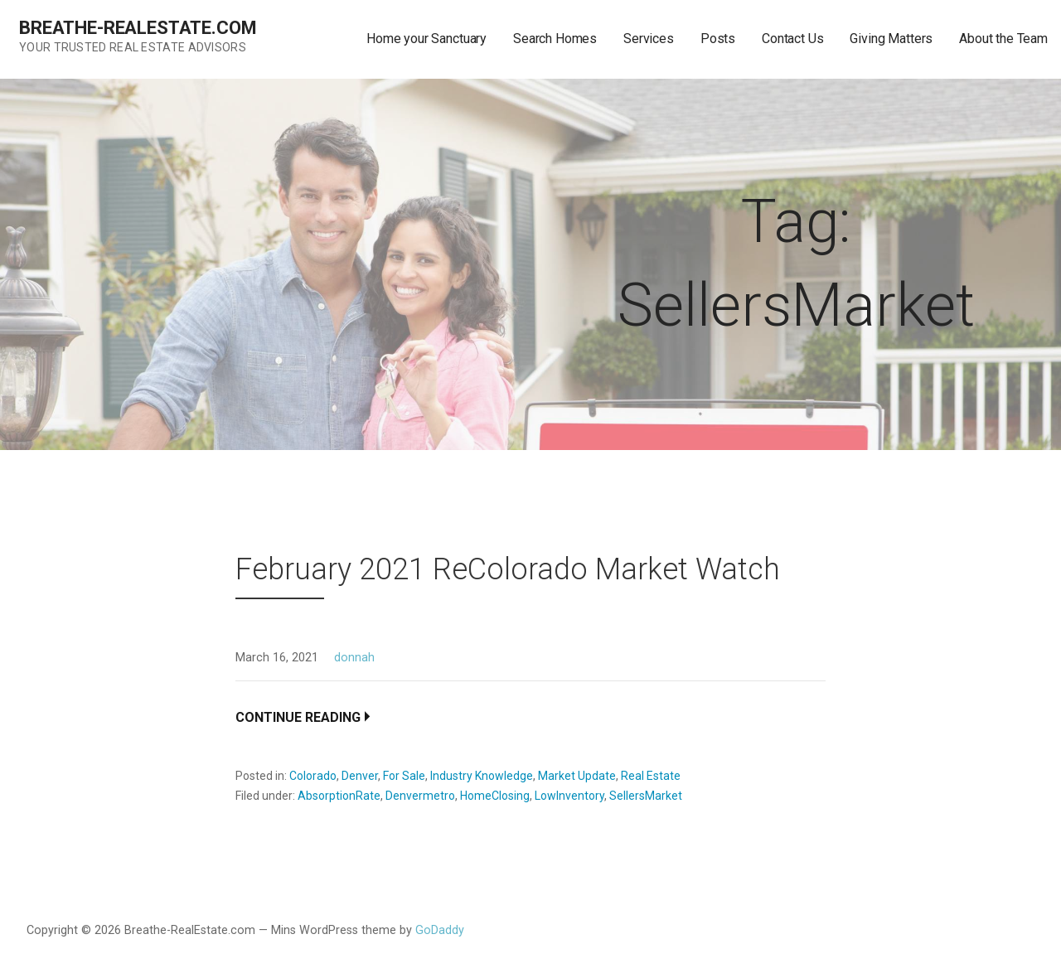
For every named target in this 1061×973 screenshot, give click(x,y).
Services (648, 38)
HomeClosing (495, 795)
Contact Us (792, 38)
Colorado (313, 775)
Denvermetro (420, 795)
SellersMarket (645, 795)
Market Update (577, 775)
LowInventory (569, 795)
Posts (717, 38)
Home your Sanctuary (426, 38)
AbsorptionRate (339, 795)
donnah (354, 658)
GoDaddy (439, 930)
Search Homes (555, 38)
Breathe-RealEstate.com (137, 27)
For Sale (404, 775)
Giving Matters (891, 38)
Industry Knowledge (481, 775)
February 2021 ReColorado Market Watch (507, 569)
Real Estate (651, 775)
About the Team (1003, 38)
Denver (360, 775)
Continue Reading (298, 717)
